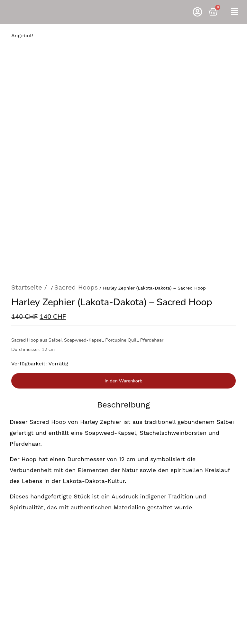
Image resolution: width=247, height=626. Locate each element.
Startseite (26, 75)
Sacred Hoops (76, 75)
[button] (234, 12)
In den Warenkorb (123, 168)
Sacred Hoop (46, 209)
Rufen (123, 477)
